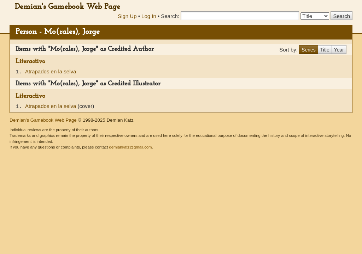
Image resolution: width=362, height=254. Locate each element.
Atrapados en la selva (50, 71)
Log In (148, 16)
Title (324, 50)
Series (309, 50)
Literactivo (30, 61)
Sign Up (127, 16)
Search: (170, 16)
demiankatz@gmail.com (130, 147)
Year (339, 50)
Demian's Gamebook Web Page (67, 7)
